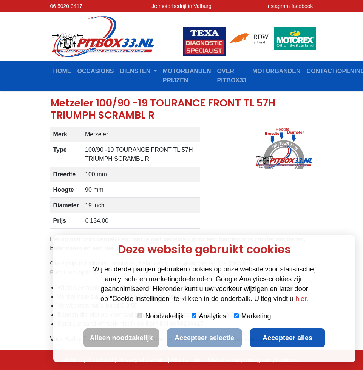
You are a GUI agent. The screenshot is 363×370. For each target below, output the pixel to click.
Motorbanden (276, 71)
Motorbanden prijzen (187, 75)
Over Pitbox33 (231, 75)
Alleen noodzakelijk (121, 338)
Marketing (252, 316)
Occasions (95, 71)
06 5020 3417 (66, 6)
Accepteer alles (287, 338)
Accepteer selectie (204, 338)
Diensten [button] (136, 71)
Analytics (209, 316)
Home (62, 71)
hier (300, 298)
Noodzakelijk (160, 316)
